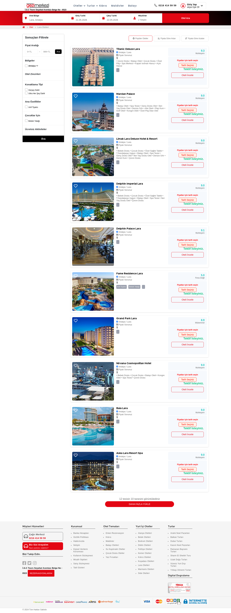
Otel (31, 27)
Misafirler (142, 16)
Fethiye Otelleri (145, 549)
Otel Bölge (34, 16)
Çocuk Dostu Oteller (115, 553)
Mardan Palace (125, 94)
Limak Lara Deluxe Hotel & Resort (136, 139)
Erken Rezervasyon (115, 533)
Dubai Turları (176, 541)
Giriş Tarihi (80, 16)
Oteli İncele (187, 75)
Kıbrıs (99, 5)
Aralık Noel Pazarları (180, 533)
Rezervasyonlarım (41, 573)
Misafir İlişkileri (80, 559)
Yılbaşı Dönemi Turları (180, 570)
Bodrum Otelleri (145, 541)
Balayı (128, 5)
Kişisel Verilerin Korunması (80, 550)
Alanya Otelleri (145, 533)
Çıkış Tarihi (112, 16)
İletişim (76, 545)
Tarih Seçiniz (187, 65)
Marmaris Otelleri (146, 569)
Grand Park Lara (126, 318)
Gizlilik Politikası (81, 537)
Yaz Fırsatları (112, 557)
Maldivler (113, 5)
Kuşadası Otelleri (146, 561)
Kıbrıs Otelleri (144, 557)
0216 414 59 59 (161, 5)
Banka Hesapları (81, 533)
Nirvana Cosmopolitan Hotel (133, 363)
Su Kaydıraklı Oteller (115, 549)
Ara (58, 51)
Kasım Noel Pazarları (180, 545)
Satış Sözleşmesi (81, 563)
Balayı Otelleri (112, 545)
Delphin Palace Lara (128, 228)
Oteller (74, 5)
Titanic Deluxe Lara (128, 49)
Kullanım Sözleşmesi (83, 555)
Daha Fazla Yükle (139, 504)
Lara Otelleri (144, 565)
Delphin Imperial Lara (129, 183)
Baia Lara (122, 408)
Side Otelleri (144, 573)
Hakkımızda (78, 541)
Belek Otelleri (144, 537)
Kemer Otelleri (145, 553)
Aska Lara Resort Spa (129, 453)
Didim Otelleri (144, 545)
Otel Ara (185, 18)
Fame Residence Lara (129, 273)
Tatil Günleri (79, 567)
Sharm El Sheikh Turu (180, 555)
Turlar (87, 5)
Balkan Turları (176, 537)
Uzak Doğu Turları (178, 559)
